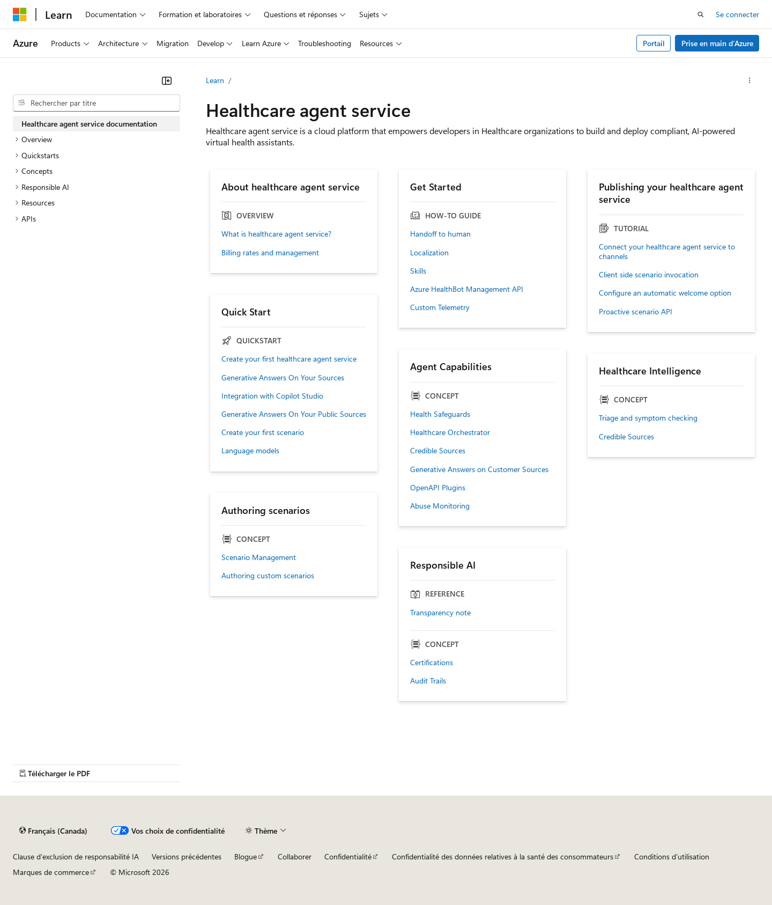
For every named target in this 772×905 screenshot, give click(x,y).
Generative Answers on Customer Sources (479, 469)
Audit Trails (428, 681)
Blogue (245, 856)
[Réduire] (166, 80)
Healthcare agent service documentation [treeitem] (89, 124)
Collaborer (294, 856)
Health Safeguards (440, 414)
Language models (250, 450)
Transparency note (440, 612)
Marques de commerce (51, 872)
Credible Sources (437, 450)
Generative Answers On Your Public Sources (293, 414)
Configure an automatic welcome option (665, 293)
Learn (215, 80)
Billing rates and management (270, 252)
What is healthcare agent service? (276, 234)
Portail (654, 43)
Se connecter (737, 14)
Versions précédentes (186, 856)
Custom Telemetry (440, 307)
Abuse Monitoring (440, 506)
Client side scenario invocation (649, 274)
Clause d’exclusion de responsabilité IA (76, 856)
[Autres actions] (749, 80)
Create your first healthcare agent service (289, 359)
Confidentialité (348, 856)
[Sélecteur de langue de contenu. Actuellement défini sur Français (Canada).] (53, 830)
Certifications (431, 662)
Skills (418, 271)
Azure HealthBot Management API (466, 289)
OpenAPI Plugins (437, 487)
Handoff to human (440, 234)
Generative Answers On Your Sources (282, 377)
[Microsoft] (20, 14)
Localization (429, 252)
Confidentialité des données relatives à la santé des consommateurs (502, 856)
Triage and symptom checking (648, 418)
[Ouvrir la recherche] (700, 14)
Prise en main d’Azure (717, 43)
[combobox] (96, 103)
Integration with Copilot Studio (272, 396)
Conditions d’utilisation (671, 856)
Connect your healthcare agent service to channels (667, 251)
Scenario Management (258, 557)
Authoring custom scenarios (267, 575)
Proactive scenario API (635, 312)
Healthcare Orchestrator (450, 432)
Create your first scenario (262, 432)
